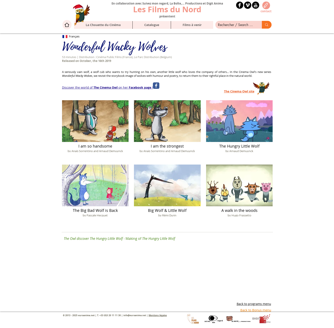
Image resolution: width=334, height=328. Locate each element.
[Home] (66, 24)
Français (74, 36)
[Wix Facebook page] (156, 85)
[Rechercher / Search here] (235, 25)
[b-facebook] (239, 5)
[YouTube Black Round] (255, 5)
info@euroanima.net (134, 315)
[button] (151, 25)
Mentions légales (158, 315)
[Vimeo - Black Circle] (247, 5)
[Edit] (266, 5)
